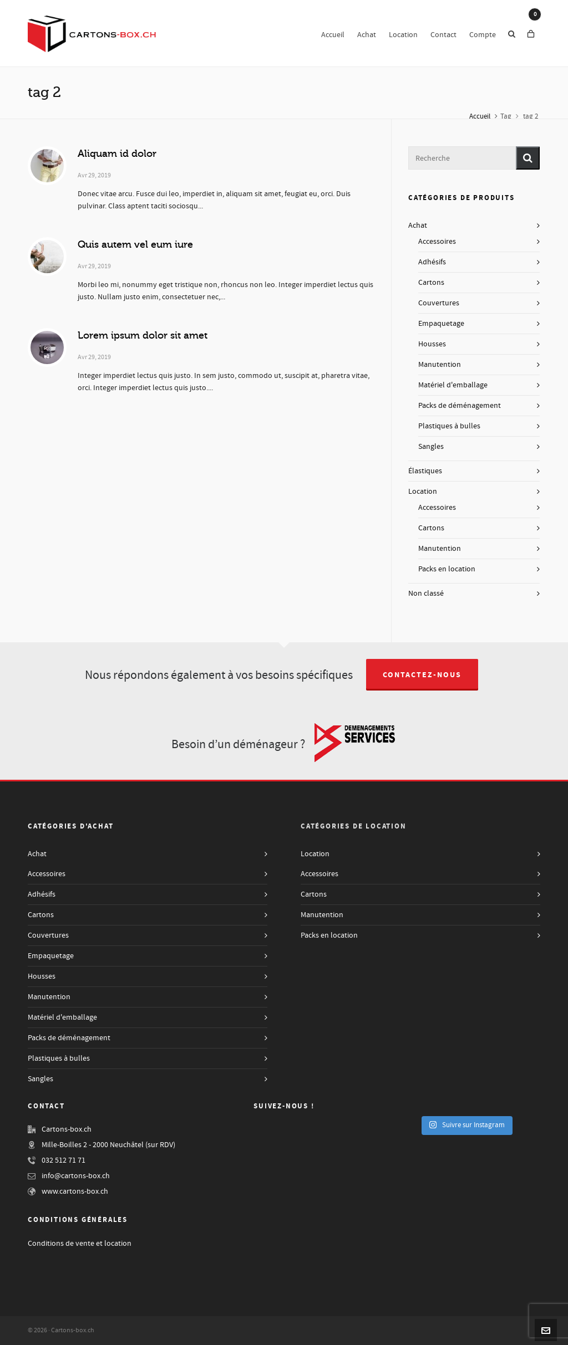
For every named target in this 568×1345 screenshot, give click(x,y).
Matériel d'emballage (453, 385)
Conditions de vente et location (79, 1244)
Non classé (426, 594)
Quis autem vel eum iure (135, 244)
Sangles (431, 447)
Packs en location (446, 569)
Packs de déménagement (459, 406)
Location (422, 492)
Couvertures (438, 303)
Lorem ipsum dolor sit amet (142, 335)
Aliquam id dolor (117, 153)
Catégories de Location (354, 826)
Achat (417, 226)
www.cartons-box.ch (75, 1191)
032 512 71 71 (63, 1160)
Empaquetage (441, 324)
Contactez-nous (422, 675)
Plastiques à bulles (449, 426)
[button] (528, 158)
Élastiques (425, 471)
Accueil (479, 116)
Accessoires (437, 242)
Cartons (431, 283)
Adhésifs (432, 262)
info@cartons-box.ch (76, 1176)
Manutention (439, 365)
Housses (432, 344)
